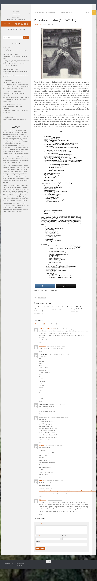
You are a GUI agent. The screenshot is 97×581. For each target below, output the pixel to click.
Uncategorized (66, 15)
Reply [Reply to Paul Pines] (40, 480)
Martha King (42, 348)
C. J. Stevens (42, 502)
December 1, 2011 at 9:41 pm (58, 407)
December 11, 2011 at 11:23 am (55, 483)
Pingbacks (53, 326)
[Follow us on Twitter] (19, 26)
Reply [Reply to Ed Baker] (40, 499)
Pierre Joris (39, 27)
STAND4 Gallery (7, 66)
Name (37, 538)
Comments (40, 326)
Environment (39, 15)
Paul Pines (42, 448)
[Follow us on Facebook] (16, 26)
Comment (38, 526)
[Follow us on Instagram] (22, 26)
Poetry (57, 15)
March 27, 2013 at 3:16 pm (55, 502)
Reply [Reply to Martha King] (40, 353)
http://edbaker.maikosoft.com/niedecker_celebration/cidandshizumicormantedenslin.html (68, 493)
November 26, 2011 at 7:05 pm (61, 357)
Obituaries (49, 15)
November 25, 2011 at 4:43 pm (56, 348)
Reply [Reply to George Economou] (40, 445)
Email (64, 538)
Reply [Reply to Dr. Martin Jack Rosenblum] (40, 345)
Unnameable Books (8, 77)
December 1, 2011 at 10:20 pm (60, 419)
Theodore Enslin (42, 300)
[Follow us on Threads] (27, 26)
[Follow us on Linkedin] (25, 26)
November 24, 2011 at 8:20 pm (65, 331)
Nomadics (12, 6)
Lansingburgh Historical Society (11, 100)
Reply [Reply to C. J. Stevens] (40, 516)
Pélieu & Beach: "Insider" (60, 309)
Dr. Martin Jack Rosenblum (47, 331)
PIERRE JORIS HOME (16, 32)
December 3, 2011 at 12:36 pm (55, 448)
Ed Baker (42, 483)
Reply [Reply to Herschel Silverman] (40, 403)
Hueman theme (25, 568)
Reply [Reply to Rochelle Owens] (40, 416)
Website (37, 544)
